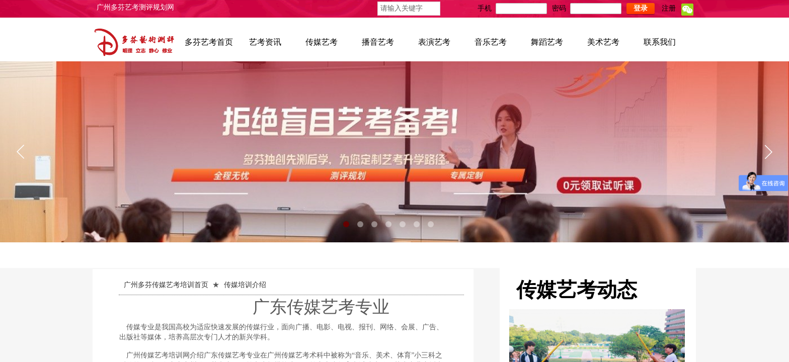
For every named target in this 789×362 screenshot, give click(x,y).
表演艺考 (434, 42)
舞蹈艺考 (547, 42)
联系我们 (660, 42)
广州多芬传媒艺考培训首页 (166, 285)
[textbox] (408, 9)
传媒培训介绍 (245, 285)
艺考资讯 (265, 42)
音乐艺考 (491, 42)
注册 (669, 8)
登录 (641, 8)
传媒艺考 (321, 42)
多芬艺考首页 (209, 42)
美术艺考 (603, 42)
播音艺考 (378, 42)
